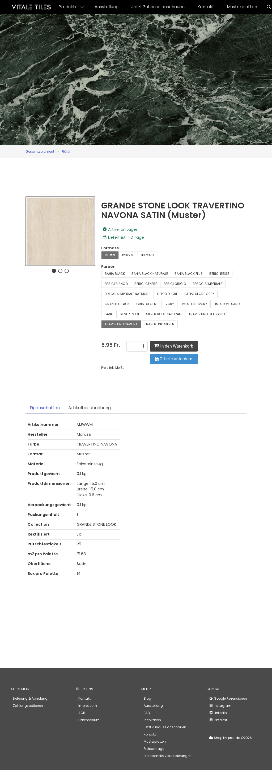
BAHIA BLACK (115, 273)
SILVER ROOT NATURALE (164, 314)
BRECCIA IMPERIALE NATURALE (127, 294)
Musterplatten (242, 7)
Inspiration (152, 720)
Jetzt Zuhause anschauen (158, 7)
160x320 (147, 255)
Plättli (66, 151)
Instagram (220, 705)
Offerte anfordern (173, 358)
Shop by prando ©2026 (230, 737)
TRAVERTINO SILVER (159, 324)
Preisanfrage (154, 748)
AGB (81, 713)
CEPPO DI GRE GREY (199, 294)
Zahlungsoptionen (28, 705)
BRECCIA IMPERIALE (207, 283)
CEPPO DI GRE (167, 294)
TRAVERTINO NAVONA (121, 324)
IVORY (169, 304)
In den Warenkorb (173, 346)
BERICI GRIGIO (175, 283)
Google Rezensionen (228, 698)
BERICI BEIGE (219, 273)
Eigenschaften (45, 408)
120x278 (128, 255)
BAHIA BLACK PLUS (189, 273)
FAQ (147, 713)
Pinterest (218, 720)
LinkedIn (218, 713)
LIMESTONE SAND (227, 304)
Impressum (87, 705)
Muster (110, 255)
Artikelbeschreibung (89, 408)
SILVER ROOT (129, 314)
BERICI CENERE (145, 283)
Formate (110, 248)
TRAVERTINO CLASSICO (207, 314)
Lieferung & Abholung (30, 698)
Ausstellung (106, 7)
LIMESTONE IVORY (194, 304)
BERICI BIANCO (116, 283)
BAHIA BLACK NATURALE (149, 273)
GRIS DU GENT (147, 304)
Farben (108, 266)
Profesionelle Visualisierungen (168, 756)
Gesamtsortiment (40, 151)
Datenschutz (88, 720)
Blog (147, 698)
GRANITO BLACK (117, 304)
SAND (109, 314)
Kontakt (205, 7)
